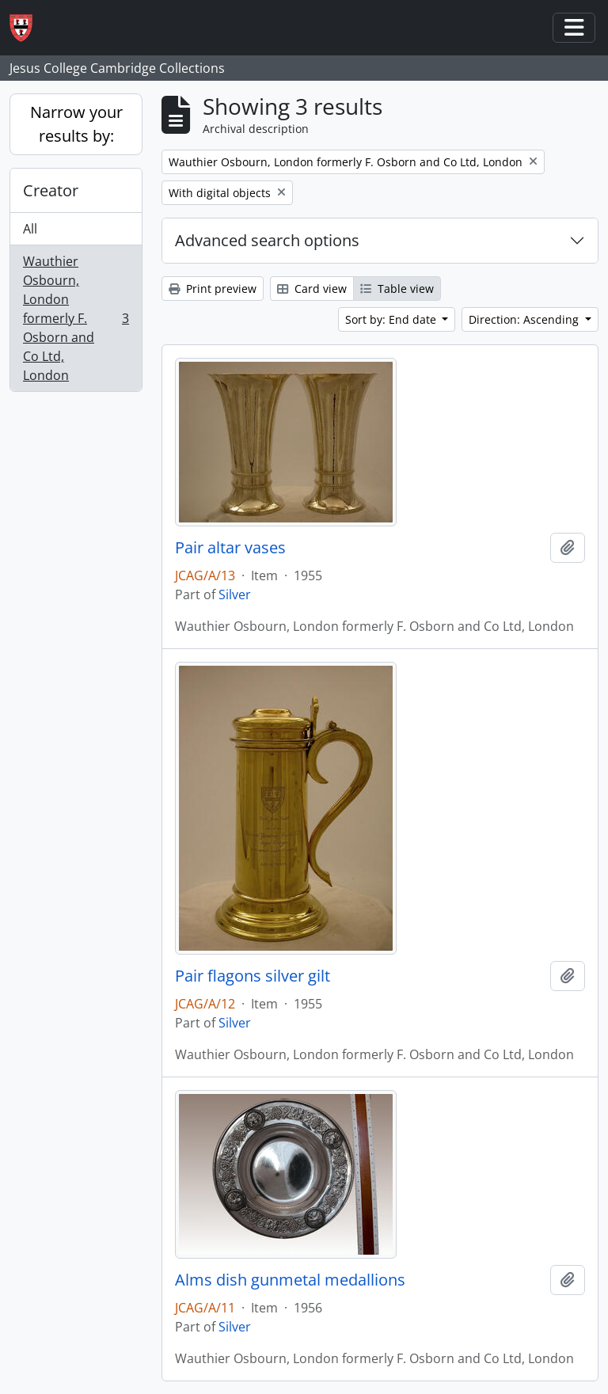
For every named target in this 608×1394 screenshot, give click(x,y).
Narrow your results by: (76, 123)
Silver (234, 594)
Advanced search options (267, 240)
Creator (50, 190)
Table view (397, 288)
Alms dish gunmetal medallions (290, 1280)
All (30, 228)
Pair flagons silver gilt (252, 976)
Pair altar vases (230, 547)
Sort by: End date (392, 319)
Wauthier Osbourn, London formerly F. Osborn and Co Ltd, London (75, 318)
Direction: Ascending (525, 319)
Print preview (212, 288)
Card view (312, 288)
